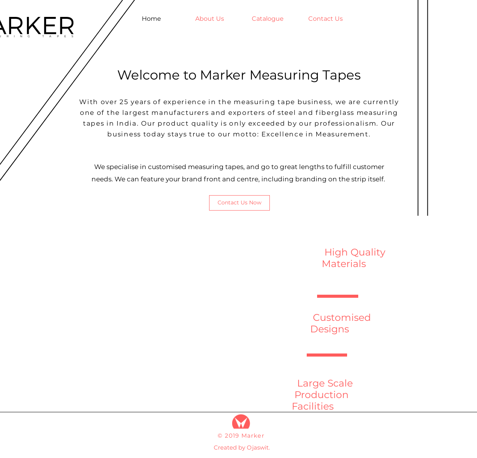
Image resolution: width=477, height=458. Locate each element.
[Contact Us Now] (239, 203)
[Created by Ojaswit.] (242, 447)
